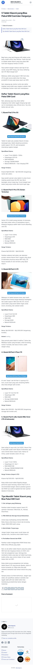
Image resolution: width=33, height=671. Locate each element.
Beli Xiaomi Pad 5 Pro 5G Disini (16, 136)
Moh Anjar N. (16, 2)
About (3, 650)
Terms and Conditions (7, 659)
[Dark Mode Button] (31, 2)
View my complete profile (8, 638)
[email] (22, 588)
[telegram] (15, 588)
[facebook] (5, 588)
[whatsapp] (12, 588)
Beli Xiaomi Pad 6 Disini (16, 443)
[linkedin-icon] (9, 643)
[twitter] (9, 588)
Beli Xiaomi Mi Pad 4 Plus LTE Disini (16, 376)
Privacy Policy (5, 657)
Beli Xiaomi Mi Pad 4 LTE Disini (16, 293)
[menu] (3, 2)
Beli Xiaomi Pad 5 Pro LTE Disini (16, 216)
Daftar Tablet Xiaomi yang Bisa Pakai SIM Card (14, 28)
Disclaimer (4, 654)
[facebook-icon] (2, 643)
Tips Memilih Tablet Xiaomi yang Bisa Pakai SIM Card (16, 31)
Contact (4, 652)
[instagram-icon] (6, 643)
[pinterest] (19, 588)
